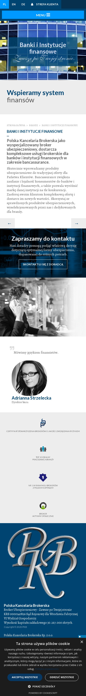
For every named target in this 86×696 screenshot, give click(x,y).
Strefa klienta (47, 4)
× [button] (81, 642)
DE (23, 4)
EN (14, 4)
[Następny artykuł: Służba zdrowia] (78, 223)
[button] (43, 686)
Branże (33, 125)
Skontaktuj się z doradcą (43, 264)
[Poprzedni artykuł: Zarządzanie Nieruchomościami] (7, 223)
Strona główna (16, 125)
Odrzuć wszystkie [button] (62, 677)
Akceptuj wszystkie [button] (25, 677)
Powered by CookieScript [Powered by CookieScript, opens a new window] (43, 692)
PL (4, 4)
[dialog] (43, 667)
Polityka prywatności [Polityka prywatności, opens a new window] (46, 669)
